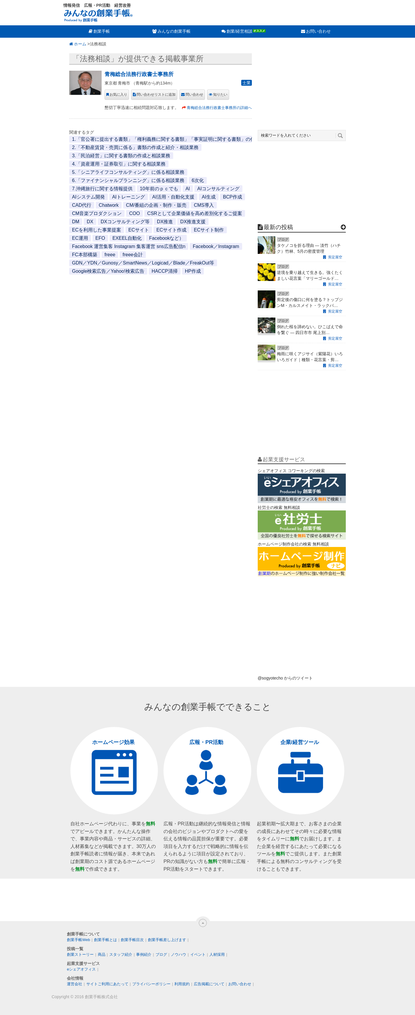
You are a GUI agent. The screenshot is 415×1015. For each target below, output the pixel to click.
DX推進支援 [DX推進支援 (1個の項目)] (193, 221)
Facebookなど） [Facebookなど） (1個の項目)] (166, 238)
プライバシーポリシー (151, 984)
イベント (198, 954)
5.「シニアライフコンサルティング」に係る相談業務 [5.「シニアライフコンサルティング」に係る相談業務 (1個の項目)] (128, 172)
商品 (101, 954)
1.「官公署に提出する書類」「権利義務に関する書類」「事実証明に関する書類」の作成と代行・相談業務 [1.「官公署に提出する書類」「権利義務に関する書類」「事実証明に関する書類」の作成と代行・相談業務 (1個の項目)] (184, 139)
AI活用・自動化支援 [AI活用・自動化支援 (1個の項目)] (173, 196)
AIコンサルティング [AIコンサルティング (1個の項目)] (218, 188)
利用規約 (182, 984)
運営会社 (74, 984)
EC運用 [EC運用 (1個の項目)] (80, 238)
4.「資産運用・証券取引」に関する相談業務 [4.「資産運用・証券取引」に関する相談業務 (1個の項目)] (119, 163)
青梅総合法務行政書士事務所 (139, 74)
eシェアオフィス (81, 969)
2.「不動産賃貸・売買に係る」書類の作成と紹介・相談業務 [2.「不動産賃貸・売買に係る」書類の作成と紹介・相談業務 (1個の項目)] (135, 147)
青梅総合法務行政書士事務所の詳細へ (219, 107)
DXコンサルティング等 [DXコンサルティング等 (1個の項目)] (125, 221)
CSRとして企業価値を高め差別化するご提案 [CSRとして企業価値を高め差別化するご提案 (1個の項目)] (194, 213)
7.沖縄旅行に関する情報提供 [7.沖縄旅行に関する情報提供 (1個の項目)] (102, 188)
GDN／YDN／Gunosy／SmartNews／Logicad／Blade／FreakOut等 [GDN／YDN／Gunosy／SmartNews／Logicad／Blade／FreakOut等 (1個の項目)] (143, 262)
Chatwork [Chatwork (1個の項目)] (109, 205)
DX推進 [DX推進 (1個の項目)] (165, 221)
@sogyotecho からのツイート (285, 678)
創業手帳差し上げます (167, 940)
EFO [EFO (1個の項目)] (100, 238)
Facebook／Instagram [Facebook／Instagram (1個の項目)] (216, 246)
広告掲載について (209, 984)
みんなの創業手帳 (174, 31)
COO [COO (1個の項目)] (134, 213)
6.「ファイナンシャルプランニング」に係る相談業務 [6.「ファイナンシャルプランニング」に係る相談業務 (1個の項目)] (128, 180)
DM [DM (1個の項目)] (76, 221)
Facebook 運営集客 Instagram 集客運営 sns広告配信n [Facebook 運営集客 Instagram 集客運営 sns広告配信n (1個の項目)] (129, 246)
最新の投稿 (278, 227)
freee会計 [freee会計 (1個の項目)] (133, 254)
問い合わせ (194, 94)
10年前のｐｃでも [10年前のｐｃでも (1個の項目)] (159, 188)
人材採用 (217, 954)
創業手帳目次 (132, 940)
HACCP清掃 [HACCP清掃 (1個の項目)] (165, 271)
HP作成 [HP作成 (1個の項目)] (193, 271)
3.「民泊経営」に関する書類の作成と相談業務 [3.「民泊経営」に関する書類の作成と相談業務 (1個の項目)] (121, 155)
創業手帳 (101, 31)
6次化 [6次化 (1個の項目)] (198, 180)
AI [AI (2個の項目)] (188, 188)
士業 (246, 82)
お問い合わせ (318, 31)
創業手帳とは (105, 940)
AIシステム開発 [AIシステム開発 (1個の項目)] (88, 196)
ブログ (161, 954)
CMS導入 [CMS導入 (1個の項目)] (204, 205)
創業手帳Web (78, 940)
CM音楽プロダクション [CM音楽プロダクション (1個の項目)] (97, 213)
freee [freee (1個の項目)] (110, 254)
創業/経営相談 (239, 31)
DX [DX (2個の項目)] (90, 221)
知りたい (220, 94)
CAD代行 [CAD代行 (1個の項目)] (82, 205)
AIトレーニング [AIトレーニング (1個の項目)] (128, 196)
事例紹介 (143, 954)
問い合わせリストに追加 (156, 94)
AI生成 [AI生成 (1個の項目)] (209, 196)
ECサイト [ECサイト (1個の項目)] (138, 229)
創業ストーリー (80, 954)
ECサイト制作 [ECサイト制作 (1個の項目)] (209, 229)
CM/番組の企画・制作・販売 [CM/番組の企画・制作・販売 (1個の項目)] (156, 205)
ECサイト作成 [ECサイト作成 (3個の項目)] (171, 229)
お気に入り (118, 94)
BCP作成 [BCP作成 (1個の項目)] (232, 196)
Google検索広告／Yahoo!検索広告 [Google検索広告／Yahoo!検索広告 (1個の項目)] (108, 271)
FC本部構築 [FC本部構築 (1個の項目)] (84, 254)
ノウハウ (178, 954)
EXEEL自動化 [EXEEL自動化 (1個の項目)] (127, 238)
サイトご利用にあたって (107, 984)
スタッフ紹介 (120, 954)
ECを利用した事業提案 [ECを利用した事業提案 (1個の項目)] (96, 229)
